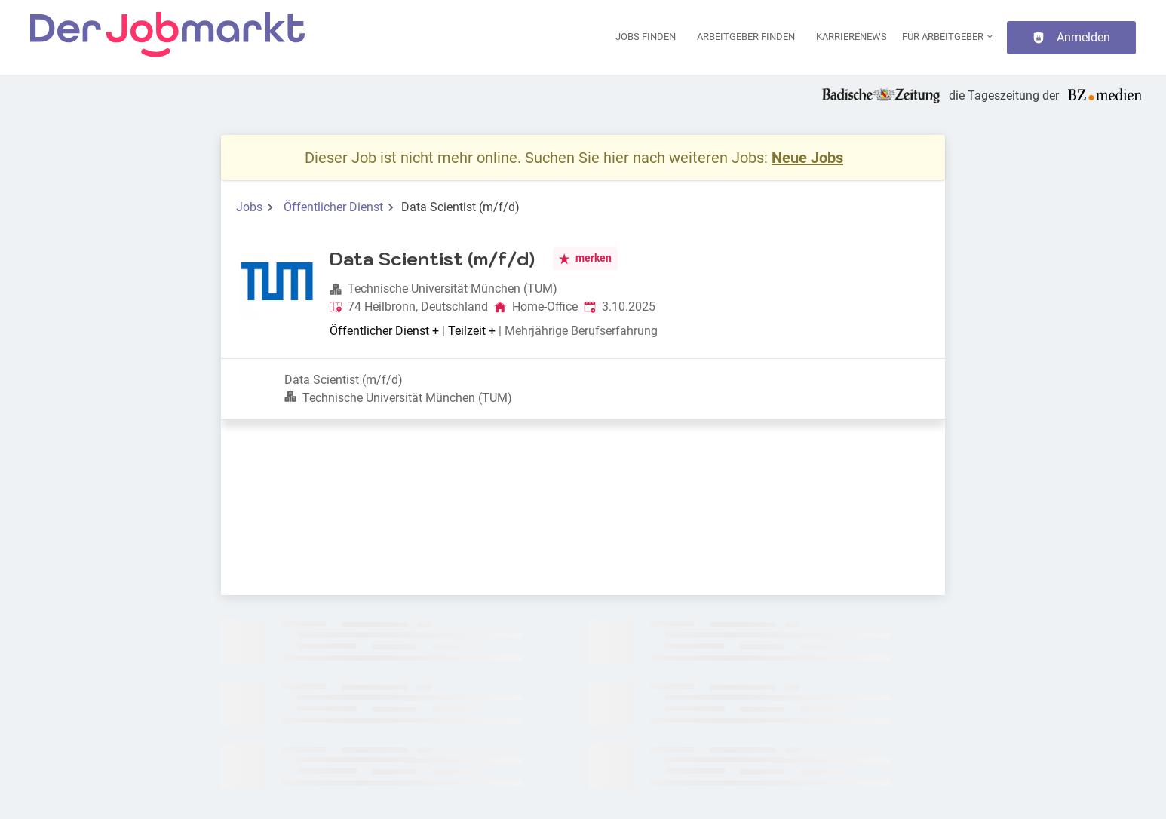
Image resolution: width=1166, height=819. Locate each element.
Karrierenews (851, 36)
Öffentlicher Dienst (333, 207)
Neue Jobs (807, 158)
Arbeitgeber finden (746, 36)
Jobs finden (645, 36)
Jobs (249, 207)
